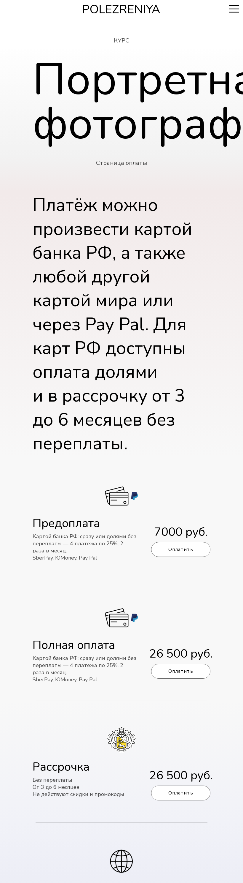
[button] (121, 766)
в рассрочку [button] (97, 396)
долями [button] (126, 372)
